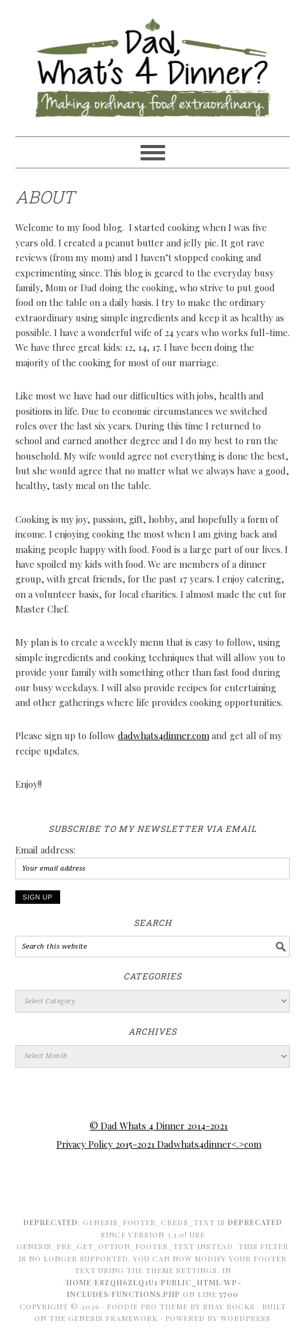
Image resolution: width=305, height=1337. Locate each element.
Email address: (45, 850)
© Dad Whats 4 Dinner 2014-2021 (159, 1125)
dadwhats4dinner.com (163, 735)
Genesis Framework (113, 1318)
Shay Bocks (229, 1306)
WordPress (245, 1318)
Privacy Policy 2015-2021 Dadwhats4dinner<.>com (158, 1144)
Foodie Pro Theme (147, 1306)
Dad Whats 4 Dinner (152, 62)
